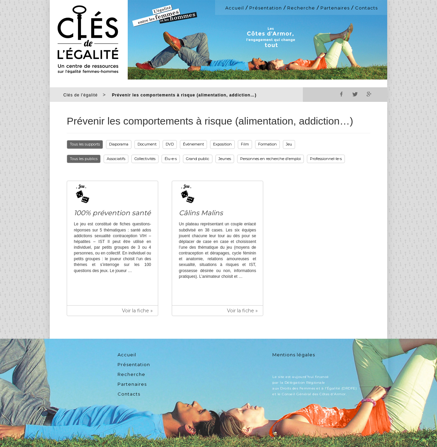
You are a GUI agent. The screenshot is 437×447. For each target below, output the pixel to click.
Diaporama (118, 144)
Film (245, 144)
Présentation (265, 7)
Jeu (289, 144)
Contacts (366, 7)
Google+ (368, 94)
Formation (267, 144)
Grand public (197, 158)
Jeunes (224, 158)
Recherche (301, 7)
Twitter (355, 94)
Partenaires (335, 7)
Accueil (234, 7)
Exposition (222, 144)
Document (147, 144)
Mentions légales (293, 354)
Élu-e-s (171, 158)
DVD (170, 144)
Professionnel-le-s (326, 158)
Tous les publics (84, 158)
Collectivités (144, 158)
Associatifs (116, 158)
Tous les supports (85, 144)
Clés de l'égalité (80, 95)
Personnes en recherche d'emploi (270, 158)
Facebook (341, 94)
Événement (193, 144)
